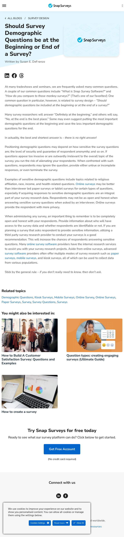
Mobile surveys (64, 297)
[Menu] (4, 6)
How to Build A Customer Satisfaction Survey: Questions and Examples (28, 359)
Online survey (85, 297)
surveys (62, 302)
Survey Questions (44, 302)
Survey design (38, 18)
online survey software (42, 244)
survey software (16, 253)
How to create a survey (20, 412)
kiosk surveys (44, 297)
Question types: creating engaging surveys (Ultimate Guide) (92, 357)
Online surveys (85, 184)
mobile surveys (26, 258)
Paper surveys (11, 302)
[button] (6, 75)
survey (26, 302)
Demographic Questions (17, 297)
